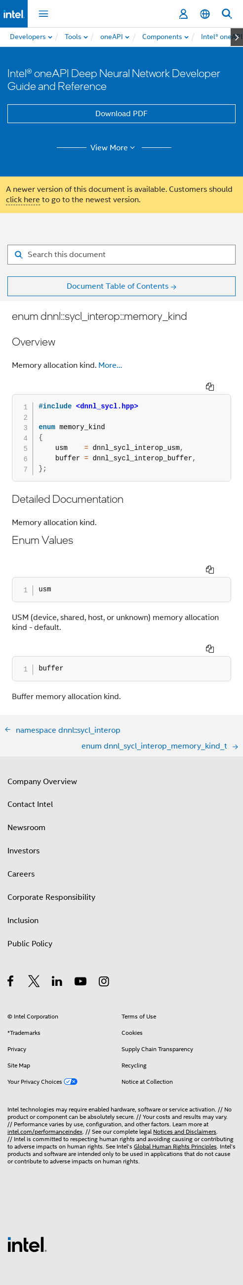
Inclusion (23, 876)
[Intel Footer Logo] (27, 1199)
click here (23, 200)
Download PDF (121, 114)
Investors (23, 806)
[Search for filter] (121, 255)
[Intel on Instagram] (104, 938)
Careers (21, 829)
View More (114, 148)
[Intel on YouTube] (81, 938)
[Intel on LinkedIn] (57, 938)
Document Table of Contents (117, 286)
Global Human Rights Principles (175, 1101)
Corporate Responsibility (51, 852)
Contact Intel (30, 759)
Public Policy (29, 899)
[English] (205, 14)
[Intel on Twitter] (34, 938)
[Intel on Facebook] (11, 938)
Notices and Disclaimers (184, 1086)
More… (110, 365)
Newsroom (26, 783)
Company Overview (42, 737)
